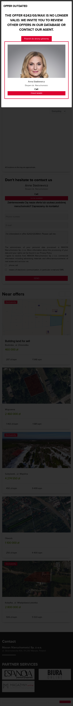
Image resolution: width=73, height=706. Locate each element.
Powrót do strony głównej (36, 38)
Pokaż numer (36, 93)
